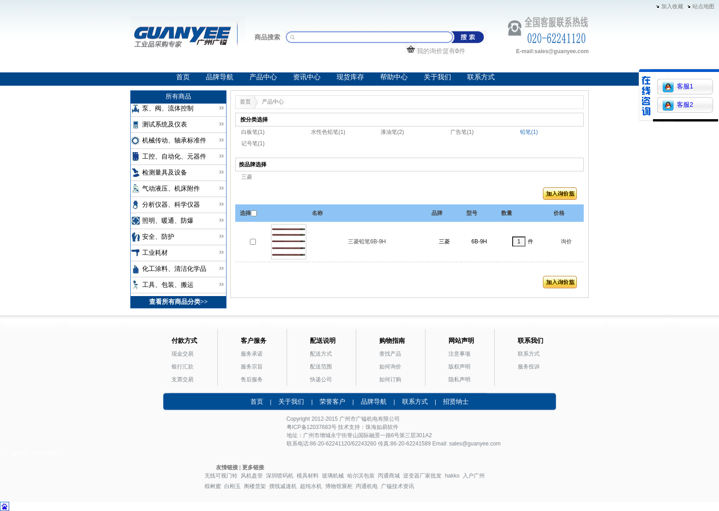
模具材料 (308, 476)
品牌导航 (219, 77)
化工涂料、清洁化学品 (174, 268)
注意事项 (459, 354)
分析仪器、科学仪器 (171, 204)
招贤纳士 (456, 401)
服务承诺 (252, 354)
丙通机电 (367, 486)
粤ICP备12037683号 (312, 427)
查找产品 (390, 354)
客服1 (678, 87)
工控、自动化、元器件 (174, 156)
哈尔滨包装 (361, 476)
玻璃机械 (333, 476)
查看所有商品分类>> (178, 301)
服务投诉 (529, 366)
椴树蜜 (213, 486)
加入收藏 (672, 6)
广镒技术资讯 (397, 486)
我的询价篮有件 (435, 51)
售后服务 (252, 379)
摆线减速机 (283, 486)
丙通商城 (389, 476)
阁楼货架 (255, 486)
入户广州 (474, 476)
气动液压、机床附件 (171, 188)
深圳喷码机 (279, 476)
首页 (183, 77)
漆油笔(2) (392, 132)
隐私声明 (459, 379)
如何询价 (390, 366)
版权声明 (459, 366)
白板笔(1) (253, 132)
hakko (452, 476)
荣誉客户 (332, 401)
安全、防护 (158, 236)
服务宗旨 (252, 366)
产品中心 (263, 77)
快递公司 (321, 379)
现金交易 (182, 354)
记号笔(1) (253, 143)
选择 (245, 213)
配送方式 (321, 354)
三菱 (246, 177)
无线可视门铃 (221, 476)
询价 (566, 241)
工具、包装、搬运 (168, 284)
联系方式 (481, 77)
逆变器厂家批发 (422, 476)
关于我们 (437, 77)
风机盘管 (252, 476)
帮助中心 (394, 77)
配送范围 (321, 366)
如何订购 (390, 379)
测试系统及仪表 (164, 124)
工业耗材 (155, 252)
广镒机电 (367, 419)
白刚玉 (232, 486)
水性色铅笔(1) (328, 132)
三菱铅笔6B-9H (367, 241)
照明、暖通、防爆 (168, 220)
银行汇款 (182, 366)
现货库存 (350, 77)
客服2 (678, 105)
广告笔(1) (462, 132)
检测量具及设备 (164, 172)
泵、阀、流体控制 (168, 108)
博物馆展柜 (339, 486)
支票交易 (182, 379)
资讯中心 (307, 77)
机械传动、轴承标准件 (174, 140)
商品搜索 (267, 37)
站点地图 (703, 6)
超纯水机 (311, 486)
